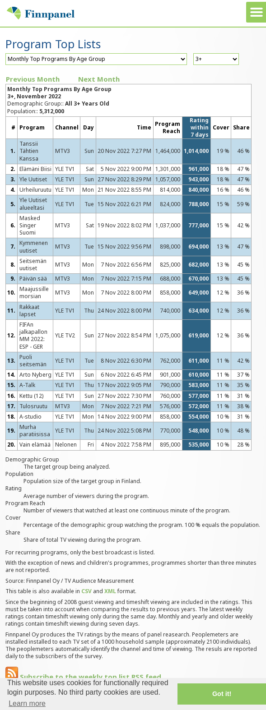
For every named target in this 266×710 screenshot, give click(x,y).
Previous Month (33, 78)
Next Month (99, 78)
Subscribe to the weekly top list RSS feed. (84, 676)
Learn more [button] (27, 703)
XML (110, 591)
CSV (86, 591)
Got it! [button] (221, 693)
